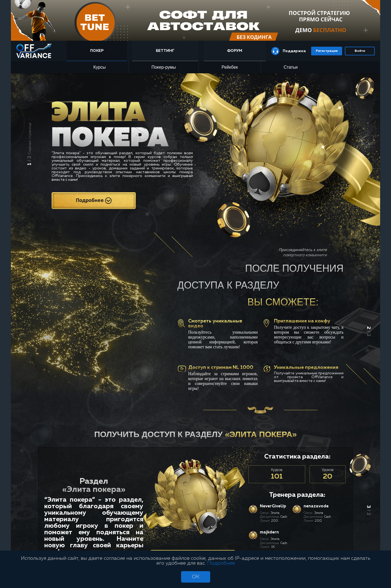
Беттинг (165, 51)
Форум (234, 51)
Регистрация (327, 51)
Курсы (99, 67)
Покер (96, 51)
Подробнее (94, 200)
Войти (360, 51)
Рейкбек (230, 67)
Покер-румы (164, 67)
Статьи (290, 67)
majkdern (269, 532)
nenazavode (316, 506)
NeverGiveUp (273, 506)
